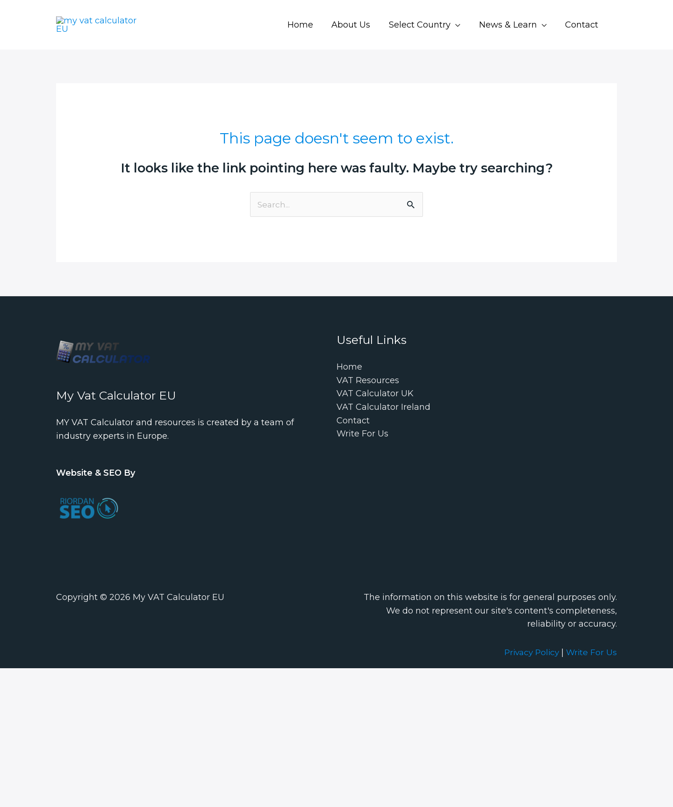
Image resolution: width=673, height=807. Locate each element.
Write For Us (362, 434)
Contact (582, 25)
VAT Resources (367, 381)
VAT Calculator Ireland (383, 408)
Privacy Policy (529, 653)
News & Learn (510, 25)
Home (308, 25)
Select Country (424, 25)
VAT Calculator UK (375, 394)
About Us (356, 25)
